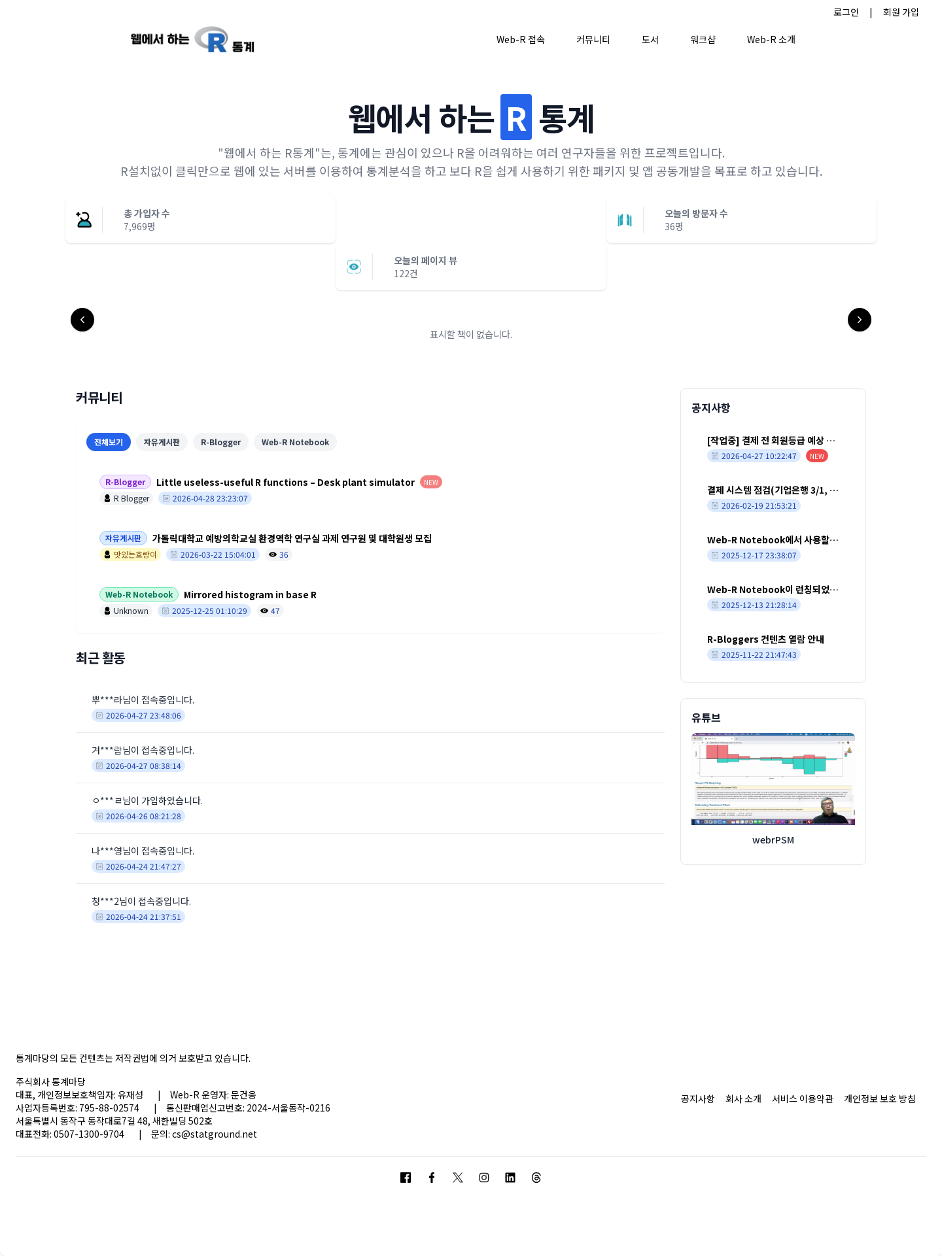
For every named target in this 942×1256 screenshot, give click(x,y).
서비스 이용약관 (802, 1098)
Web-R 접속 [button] (521, 39)
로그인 (846, 11)
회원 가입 (901, 11)
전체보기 (108, 441)
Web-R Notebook (295, 441)
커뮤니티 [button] (593, 39)
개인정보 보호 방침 (880, 1098)
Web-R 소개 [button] (771, 39)
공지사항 (698, 1098)
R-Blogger (221, 441)
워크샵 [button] (703, 39)
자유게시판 (162, 441)
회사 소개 (743, 1098)
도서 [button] (650, 39)
